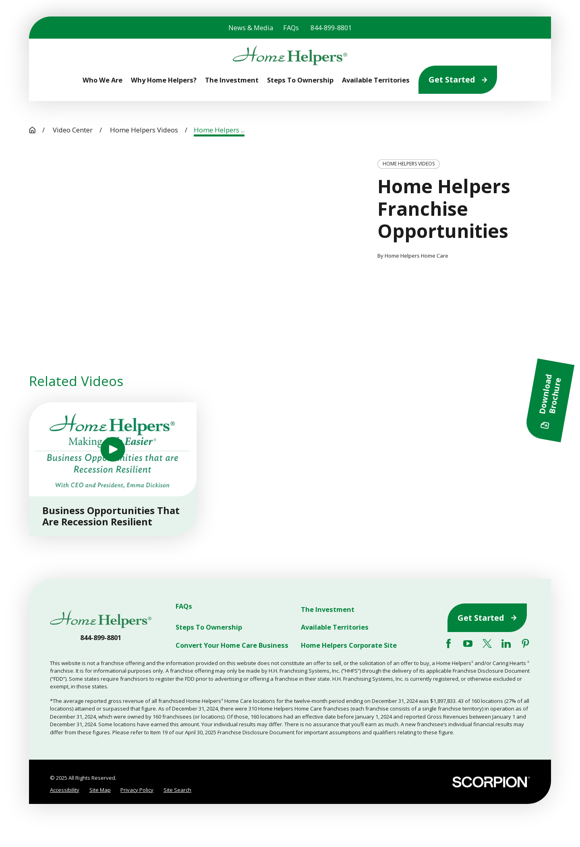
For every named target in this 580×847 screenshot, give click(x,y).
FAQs (291, 27)
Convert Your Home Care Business (232, 645)
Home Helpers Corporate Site (349, 645)
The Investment (327, 609)
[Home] (290, 55)
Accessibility (64, 789)
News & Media (250, 27)
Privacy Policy (136, 789)
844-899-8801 (331, 27)
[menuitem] (64, 790)
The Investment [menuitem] (232, 80)
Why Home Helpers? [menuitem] (164, 80)
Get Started (458, 79)
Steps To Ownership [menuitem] (300, 80)
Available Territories (335, 627)
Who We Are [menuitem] (102, 80)
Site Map (100, 789)
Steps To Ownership (209, 627)
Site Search (177, 789)
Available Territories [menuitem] (376, 80)
